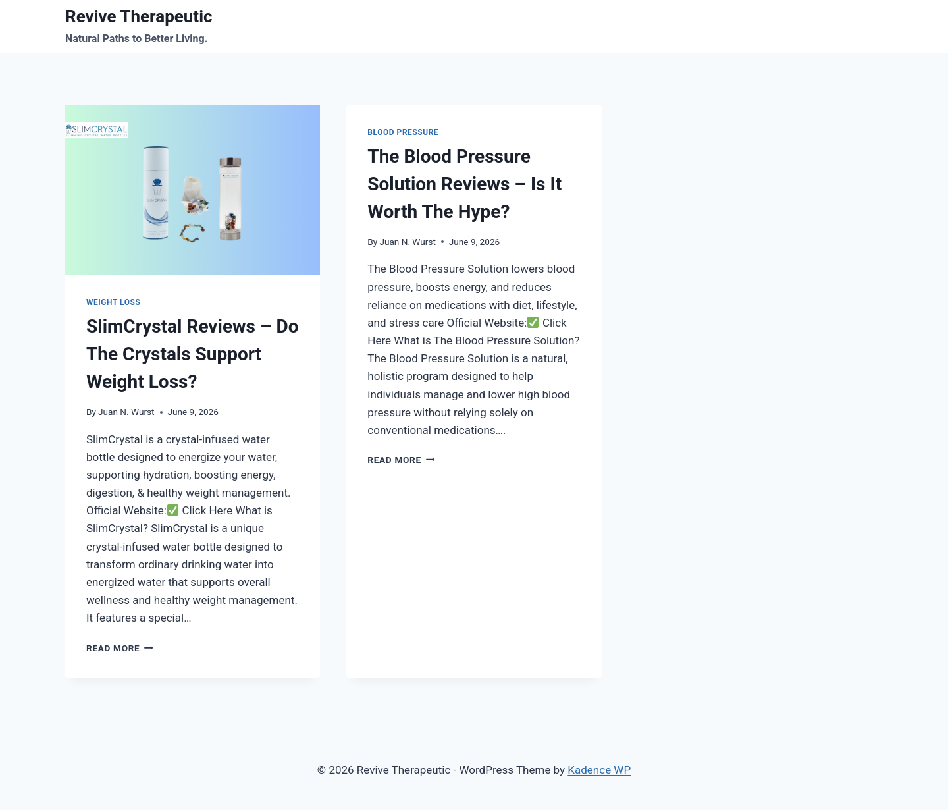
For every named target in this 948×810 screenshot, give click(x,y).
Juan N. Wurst (126, 411)
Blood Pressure (402, 132)
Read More (119, 648)
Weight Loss (113, 302)
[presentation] (192, 190)
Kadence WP (599, 769)
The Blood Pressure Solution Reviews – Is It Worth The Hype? (464, 184)
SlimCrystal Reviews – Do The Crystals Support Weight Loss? (192, 353)
